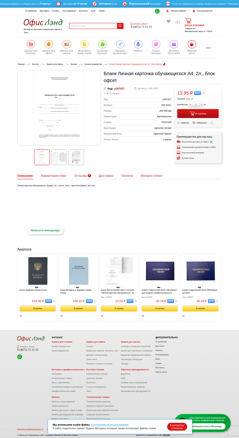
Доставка (44, 11)
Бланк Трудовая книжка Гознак (33, 290)
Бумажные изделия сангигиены (100, 406)
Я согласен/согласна (177, 427)
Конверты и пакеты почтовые (99, 364)
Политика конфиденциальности (30, 429)
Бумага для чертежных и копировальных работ (142, 351)
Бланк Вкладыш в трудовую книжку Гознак (76, 291)
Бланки (89, 346)
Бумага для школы (130, 342)
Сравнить (183, 123)
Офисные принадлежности (135, 369)
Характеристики (53, 175)
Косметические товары (62, 378)
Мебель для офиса (60, 419)
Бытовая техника (95, 369)
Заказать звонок (139, 24)
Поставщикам (69, 11)
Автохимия (56, 374)
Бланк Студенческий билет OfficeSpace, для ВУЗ (200, 291)
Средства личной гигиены (97, 414)
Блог (93, 11)
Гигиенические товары (98, 397)
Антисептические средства (98, 402)
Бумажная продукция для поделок (136, 355)
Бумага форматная (60, 351)
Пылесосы (91, 382)
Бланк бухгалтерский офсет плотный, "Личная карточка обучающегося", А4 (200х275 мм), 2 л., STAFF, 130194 (117, 291)
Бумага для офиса (95, 342)
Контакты (83, 11)
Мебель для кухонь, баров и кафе (67, 410)
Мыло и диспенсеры (61, 382)
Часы (88, 391)
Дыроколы (125, 374)
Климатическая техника (97, 374)
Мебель (56, 397)
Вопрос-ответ (152, 175)
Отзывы (80, 175)
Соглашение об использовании (109, 424)
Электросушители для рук (98, 419)
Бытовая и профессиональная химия (71, 369)
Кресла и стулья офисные (63, 402)
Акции (102, 11)
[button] (42, 157)
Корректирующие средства (133, 387)
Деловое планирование (96, 355)
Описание (25, 175)
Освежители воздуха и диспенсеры (67, 387)
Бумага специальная (61, 346)
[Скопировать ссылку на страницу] (211, 123)
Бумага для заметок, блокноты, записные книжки (108, 351)
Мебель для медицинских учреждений (69, 414)
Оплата (55, 11)
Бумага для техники (62, 342)
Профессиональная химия (64, 391)
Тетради (124, 364)
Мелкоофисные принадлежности (135, 391)
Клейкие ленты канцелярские (134, 382)
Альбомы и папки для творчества (136, 346)
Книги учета (91, 359)
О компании (31, 11)
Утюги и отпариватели (96, 387)
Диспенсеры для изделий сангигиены (103, 410)
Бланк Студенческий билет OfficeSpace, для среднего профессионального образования (159, 291)
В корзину (198, 113)
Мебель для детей (60, 406)
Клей (123, 378)
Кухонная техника (94, 378)
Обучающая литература (131, 359)
